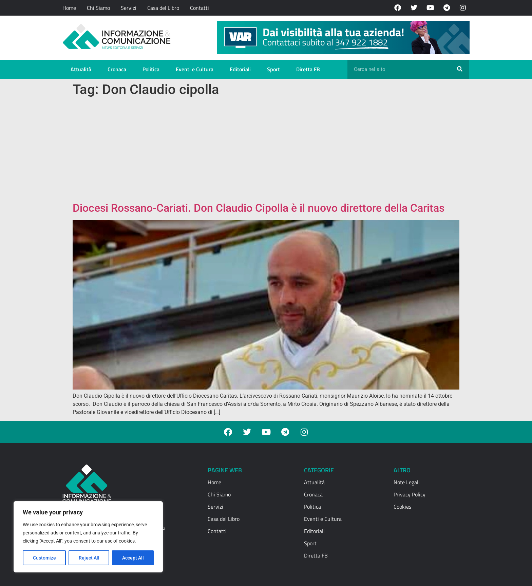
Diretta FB (308, 69)
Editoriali (240, 69)
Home (69, 8)
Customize (44, 558)
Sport (273, 69)
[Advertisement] (266, 150)
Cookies (402, 507)
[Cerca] (459, 69)
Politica (150, 69)
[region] (88, 536)
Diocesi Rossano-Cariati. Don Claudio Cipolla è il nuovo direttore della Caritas (258, 208)
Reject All (89, 558)
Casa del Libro (163, 8)
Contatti (199, 8)
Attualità (81, 69)
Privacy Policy (409, 494)
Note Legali (407, 482)
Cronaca (117, 69)
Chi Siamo (98, 8)
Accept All (133, 558)
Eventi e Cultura (194, 69)
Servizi (128, 8)
